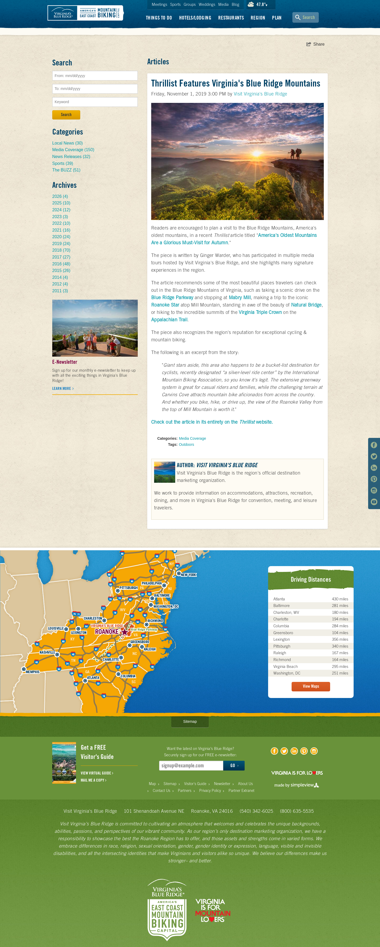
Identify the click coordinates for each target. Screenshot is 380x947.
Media (223, 4)
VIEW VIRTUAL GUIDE (97, 773)
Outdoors (186, 444)
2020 (61, 237)
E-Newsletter (64, 362)
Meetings (159, 4)
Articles (158, 61)
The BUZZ (66, 170)
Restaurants (231, 18)
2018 (61, 250)
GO (234, 765)
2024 (61, 210)
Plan (277, 18)
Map (152, 784)
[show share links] (315, 44)
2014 (60, 277)
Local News (67, 143)
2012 (60, 284)
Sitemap (190, 721)
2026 (60, 196)
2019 (61, 243)
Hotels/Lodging (195, 18)
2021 (61, 230)
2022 (61, 223)
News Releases (71, 156)
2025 (61, 203)
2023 (60, 216)
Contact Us (161, 790)
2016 (61, 264)
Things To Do (159, 18)
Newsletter (222, 784)
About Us (245, 784)
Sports (175, 4)
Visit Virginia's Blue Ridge (260, 94)
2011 (60, 291)
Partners (184, 790)
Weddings (207, 4)
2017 (61, 257)
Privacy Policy (210, 790)
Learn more (62, 388)
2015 (61, 270)
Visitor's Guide (195, 784)
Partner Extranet (241, 790)
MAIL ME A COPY (93, 780)
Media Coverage (192, 438)
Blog (235, 4)
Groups (190, 4)
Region (258, 18)
